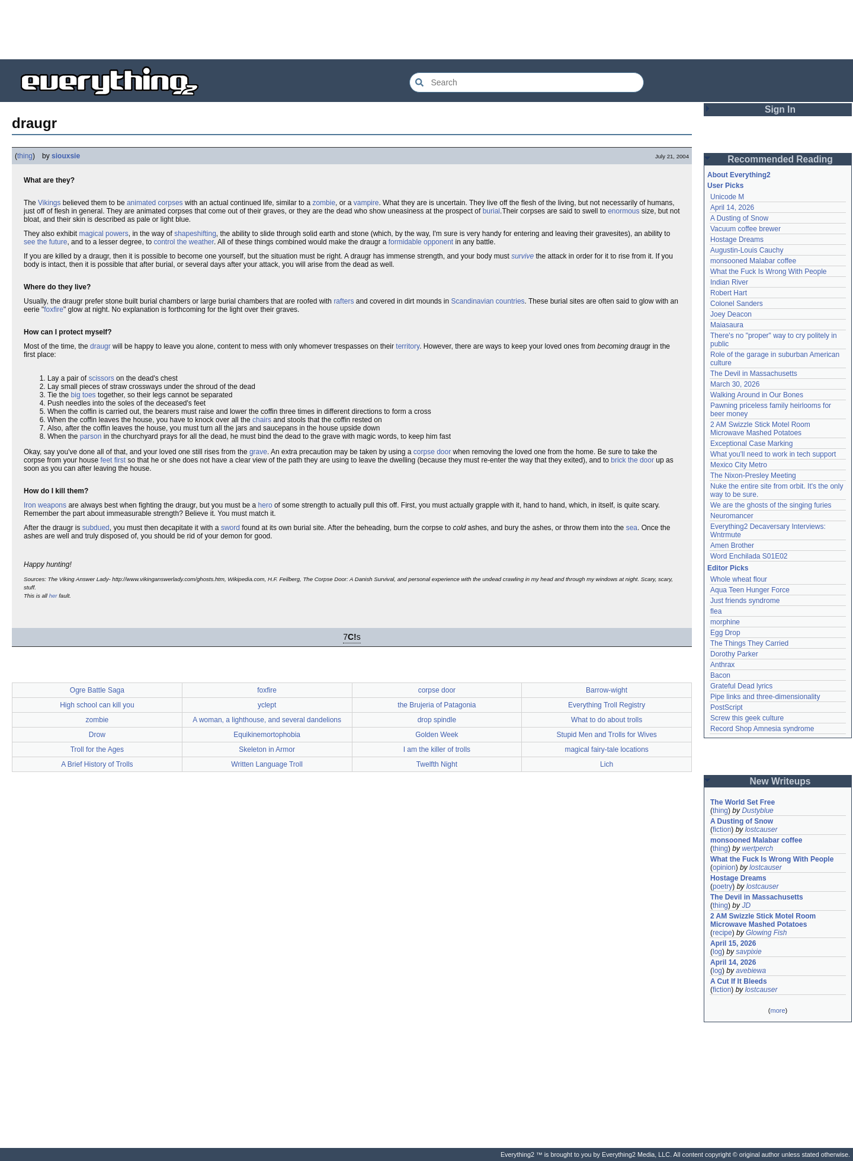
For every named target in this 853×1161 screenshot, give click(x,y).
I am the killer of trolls (436, 749)
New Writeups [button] (780, 781)
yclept (267, 705)
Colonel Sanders (736, 303)
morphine (725, 622)
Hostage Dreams (737, 239)
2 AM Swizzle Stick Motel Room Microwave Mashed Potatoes (760, 428)
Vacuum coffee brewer (745, 229)
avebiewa (751, 971)
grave (258, 452)
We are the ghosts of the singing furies (771, 505)
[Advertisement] (426, 29)
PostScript (726, 707)
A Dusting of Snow (739, 218)
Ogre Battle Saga (97, 690)
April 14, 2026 (732, 207)
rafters (343, 301)
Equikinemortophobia (266, 735)
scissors (101, 378)
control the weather (183, 242)
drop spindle (437, 720)
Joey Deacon (731, 314)
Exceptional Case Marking (751, 443)
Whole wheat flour (738, 579)
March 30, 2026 (734, 384)
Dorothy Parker (734, 654)
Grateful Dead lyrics (741, 686)
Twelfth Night (436, 764)
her (53, 595)
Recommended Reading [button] (780, 159)
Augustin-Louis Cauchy (746, 250)
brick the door (632, 460)
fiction (722, 829)
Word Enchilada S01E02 (749, 556)
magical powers (103, 233)
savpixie (748, 952)
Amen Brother (732, 545)
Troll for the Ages (97, 749)
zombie (323, 203)
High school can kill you (97, 705)
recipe (722, 933)
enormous (623, 211)
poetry (722, 886)
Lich (606, 764)
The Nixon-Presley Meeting (753, 475)
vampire (366, 203)
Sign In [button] (780, 109)
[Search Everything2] (526, 82)
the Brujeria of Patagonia (436, 705)
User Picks (725, 185)
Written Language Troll (267, 764)
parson (91, 436)
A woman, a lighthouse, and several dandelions (267, 720)
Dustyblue (757, 810)
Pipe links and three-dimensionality (765, 697)
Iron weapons (45, 505)
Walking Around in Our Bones (756, 395)
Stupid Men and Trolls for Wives (606, 735)
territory (407, 346)
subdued (96, 528)
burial (491, 211)
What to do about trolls (606, 720)
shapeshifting (195, 233)
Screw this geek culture (747, 718)
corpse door (432, 452)
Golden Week (436, 735)
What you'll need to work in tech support (773, 454)
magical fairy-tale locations (606, 749)
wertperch (757, 848)
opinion (724, 867)
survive (522, 256)
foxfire (53, 309)
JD (746, 905)
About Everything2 (739, 175)
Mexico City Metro (738, 465)
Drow (97, 735)
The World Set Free (742, 802)
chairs (261, 420)
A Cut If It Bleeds (738, 981)
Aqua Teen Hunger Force (750, 590)
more (777, 1010)
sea (631, 528)
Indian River (729, 282)
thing (25, 156)
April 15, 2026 (733, 943)
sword (230, 528)
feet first (113, 460)
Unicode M (727, 197)
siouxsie (66, 156)
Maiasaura (726, 325)
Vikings (49, 203)
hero (265, 505)
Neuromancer (731, 516)
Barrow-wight (606, 690)
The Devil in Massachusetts (753, 373)
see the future (45, 242)
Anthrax (722, 665)
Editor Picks (727, 568)
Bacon (720, 675)
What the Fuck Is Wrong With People (768, 271)
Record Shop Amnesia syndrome (762, 729)
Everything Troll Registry (606, 705)
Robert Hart (728, 293)
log (717, 952)
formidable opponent (421, 242)
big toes (83, 395)
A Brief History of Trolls (97, 764)
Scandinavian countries (487, 301)
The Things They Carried (749, 643)
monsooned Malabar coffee (753, 261)
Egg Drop (725, 633)
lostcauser (761, 829)
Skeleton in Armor (267, 749)
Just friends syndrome (745, 601)
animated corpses (155, 203)
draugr (100, 346)
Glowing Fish (766, 933)
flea (715, 611)
